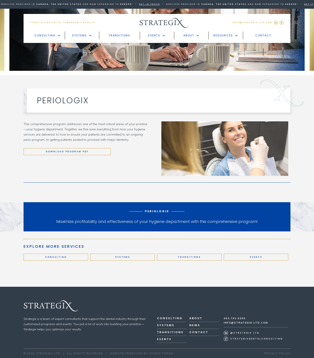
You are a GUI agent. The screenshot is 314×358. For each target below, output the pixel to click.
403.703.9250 (235, 318)
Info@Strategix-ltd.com (246, 322)
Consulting (56, 257)
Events (256, 257)
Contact (263, 35)
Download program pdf (67, 151)
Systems (122, 257)
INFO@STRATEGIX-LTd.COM (252, 22)
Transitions (119, 35)
